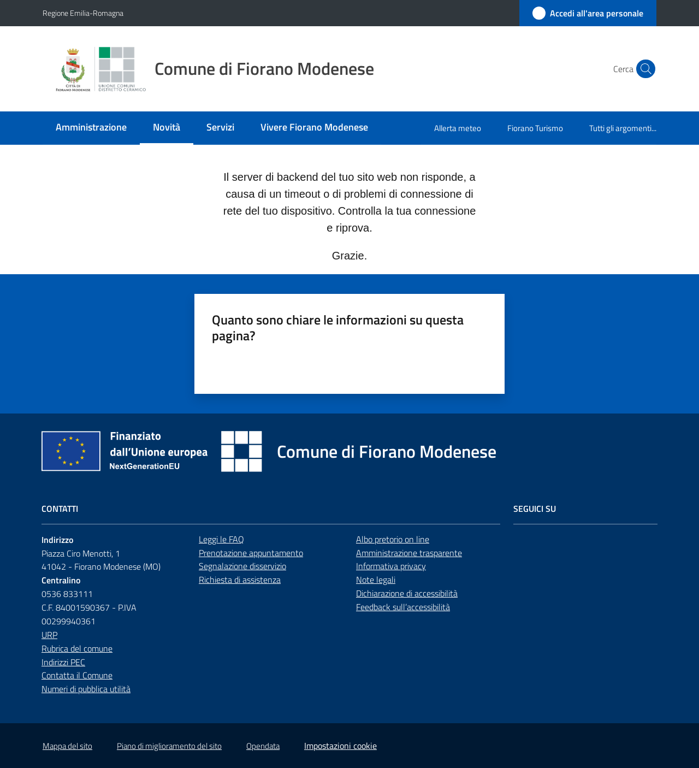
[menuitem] (91, 128)
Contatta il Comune (77, 675)
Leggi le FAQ (221, 539)
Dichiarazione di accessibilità (407, 593)
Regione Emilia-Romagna (83, 13)
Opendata (263, 746)
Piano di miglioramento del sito (169, 746)
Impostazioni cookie (340, 745)
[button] (643, 69)
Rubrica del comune (77, 648)
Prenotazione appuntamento (251, 552)
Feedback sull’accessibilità (403, 606)
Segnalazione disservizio (242, 565)
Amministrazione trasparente (409, 552)
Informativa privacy (391, 565)
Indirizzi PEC (63, 662)
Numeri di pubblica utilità (86, 688)
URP (49, 634)
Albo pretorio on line (392, 539)
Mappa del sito (67, 746)
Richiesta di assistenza (240, 579)
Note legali (375, 579)
